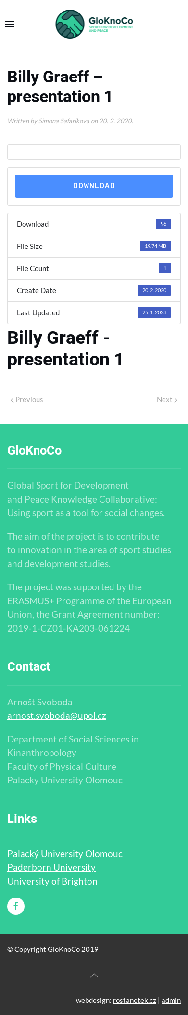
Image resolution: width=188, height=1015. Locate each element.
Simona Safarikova (63, 121)
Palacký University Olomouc (65, 853)
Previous (27, 399)
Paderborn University (51, 866)
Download (94, 186)
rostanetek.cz (134, 1000)
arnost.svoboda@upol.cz (56, 715)
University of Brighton (52, 880)
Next (167, 399)
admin (171, 1000)
